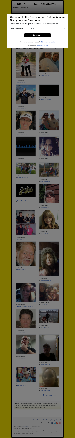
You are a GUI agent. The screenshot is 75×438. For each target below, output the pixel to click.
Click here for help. (43, 45)
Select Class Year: (16, 29)
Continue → (38, 35)
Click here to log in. (48, 42)
